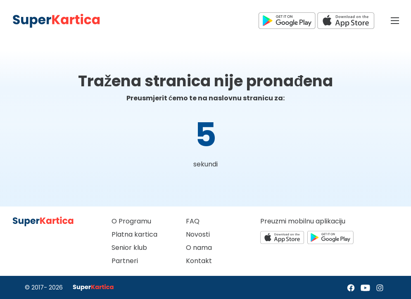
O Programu (131, 221)
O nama (199, 247)
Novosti (198, 234)
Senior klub (129, 247)
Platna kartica (134, 234)
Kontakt (199, 261)
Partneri (125, 261)
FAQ (193, 221)
